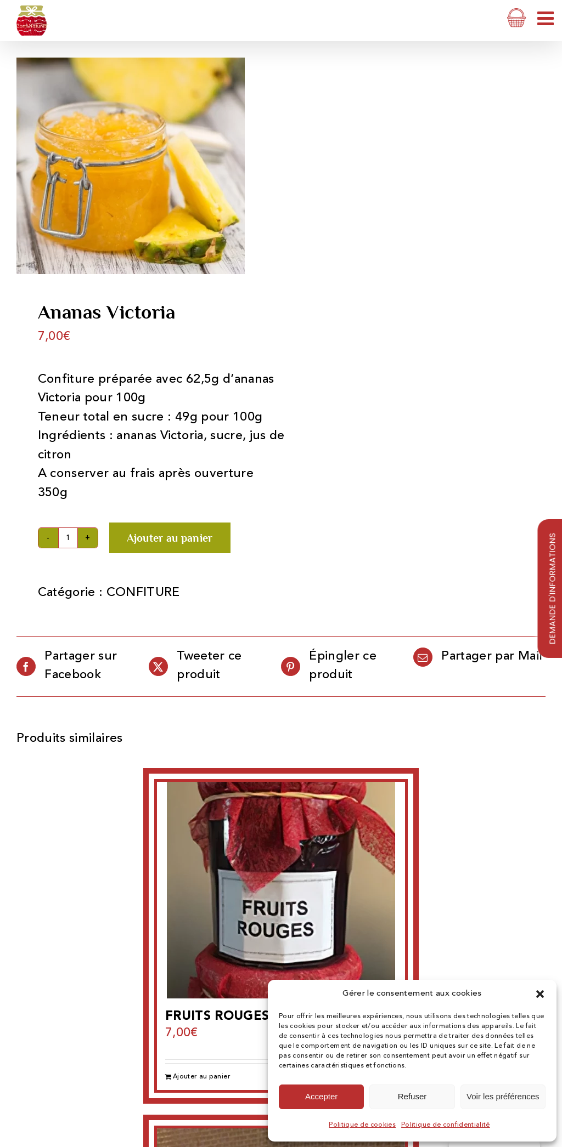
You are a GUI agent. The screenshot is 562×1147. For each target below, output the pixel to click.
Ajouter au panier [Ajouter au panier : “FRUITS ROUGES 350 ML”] (202, 1077)
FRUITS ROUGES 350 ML (243, 1016)
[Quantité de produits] (68, 538)
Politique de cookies (362, 1125)
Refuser (412, 1096)
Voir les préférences (503, 1096)
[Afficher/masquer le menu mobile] (547, 17)
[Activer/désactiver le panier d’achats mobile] (516, 17)
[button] (540, 994)
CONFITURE (143, 593)
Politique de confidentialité (445, 1125)
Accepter (321, 1096)
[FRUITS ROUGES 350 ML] (281, 890)
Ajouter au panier (170, 538)
